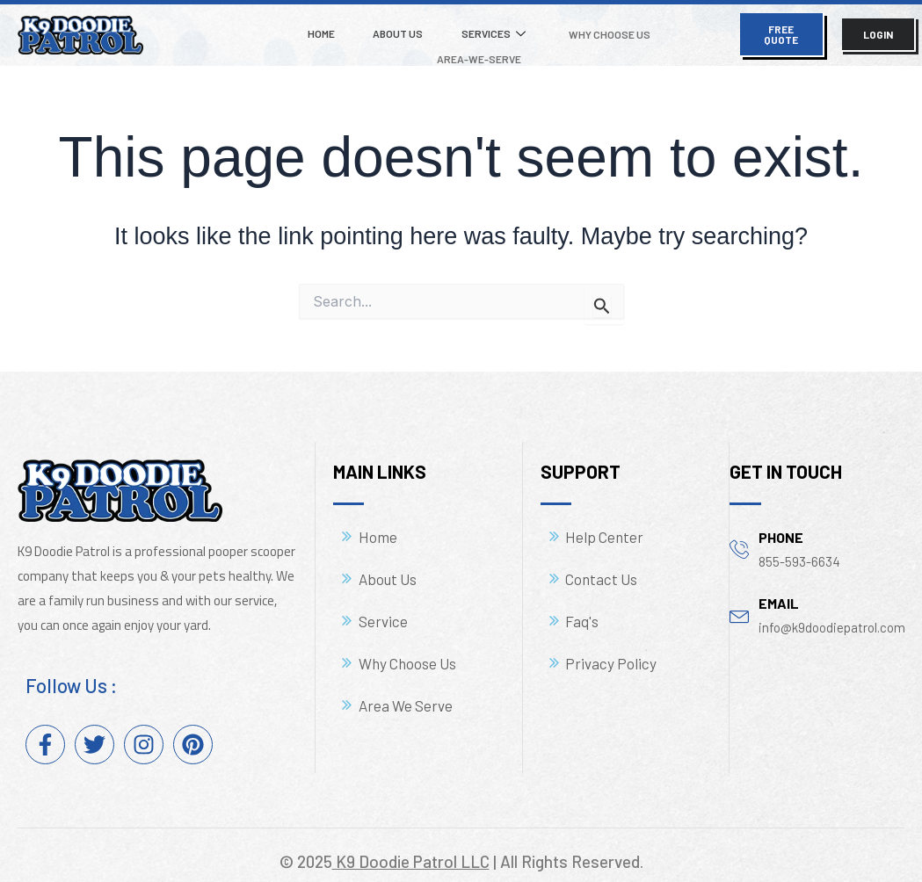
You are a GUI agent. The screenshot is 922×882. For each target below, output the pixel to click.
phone (781, 526)
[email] (740, 604)
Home (290, 28)
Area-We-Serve (660, 29)
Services (442, 29)
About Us (357, 28)
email (779, 592)
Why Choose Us (549, 29)
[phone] (740, 538)
